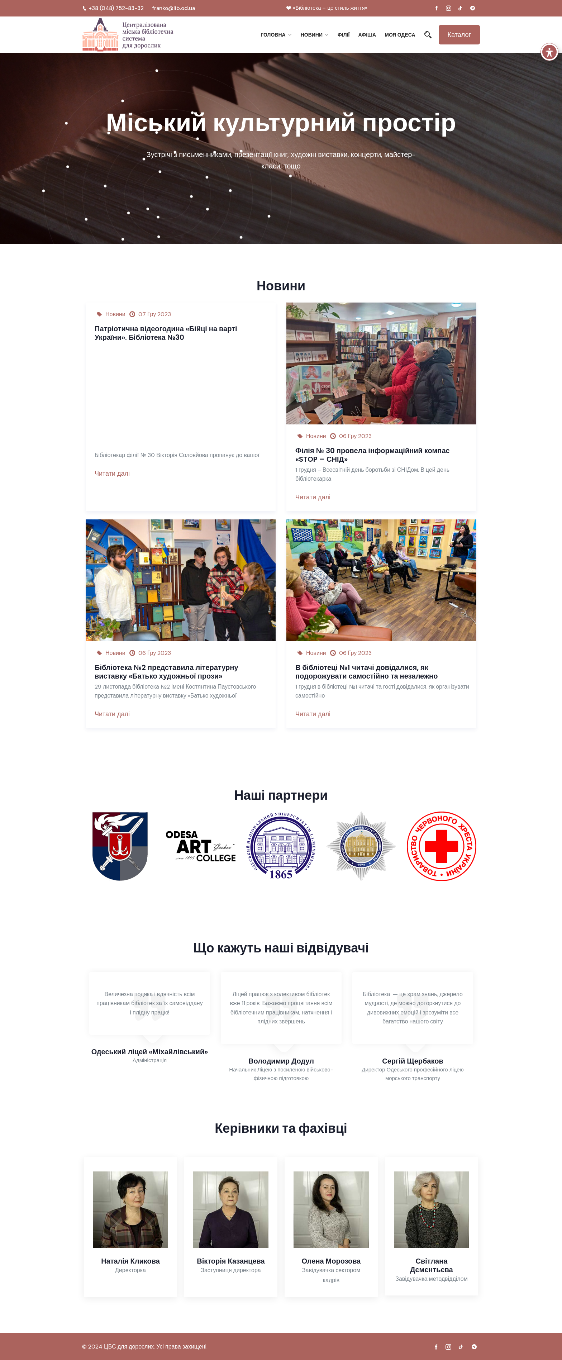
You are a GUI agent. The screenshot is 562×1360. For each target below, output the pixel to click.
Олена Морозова (331, 1261)
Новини (312, 34)
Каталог (459, 34)
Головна (273, 34)
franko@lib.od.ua (173, 8)
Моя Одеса (400, 34)
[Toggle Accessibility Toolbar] (549, 52)
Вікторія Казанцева (231, 1261)
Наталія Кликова (130, 1261)
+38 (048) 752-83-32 (113, 8)
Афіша (367, 34)
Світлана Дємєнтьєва (431, 1265)
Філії (343, 34)
